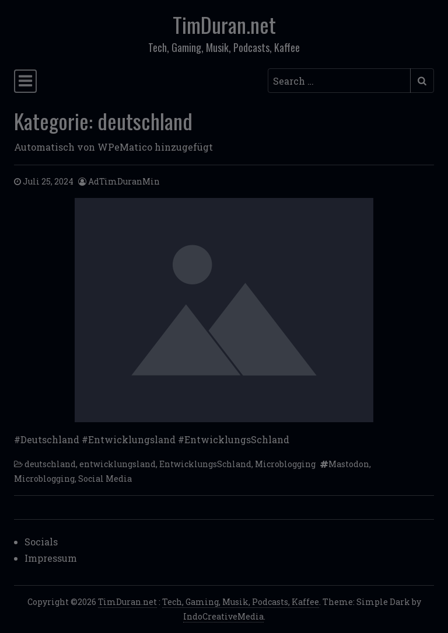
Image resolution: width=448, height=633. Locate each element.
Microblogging (285, 463)
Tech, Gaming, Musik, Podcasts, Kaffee (240, 601)
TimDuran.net (224, 24)
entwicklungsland (117, 463)
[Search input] (339, 80)
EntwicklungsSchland (205, 463)
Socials (41, 541)
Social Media (105, 478)
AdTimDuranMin (124, 181)
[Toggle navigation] (25, 81)
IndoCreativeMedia (223, 616)
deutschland (50, 463)
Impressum (50, 558)
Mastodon (348, 463)
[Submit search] (422, 80)
